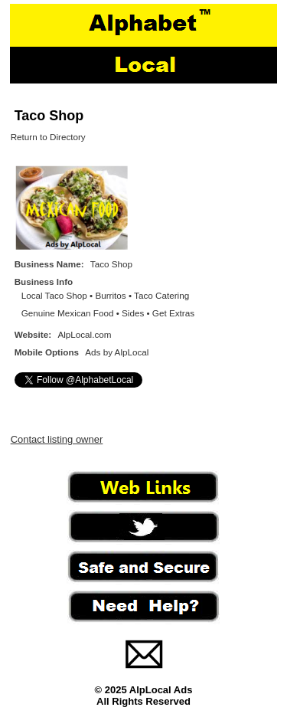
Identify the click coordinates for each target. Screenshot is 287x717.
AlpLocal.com (84, 334)
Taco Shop (49, 115)
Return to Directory (48, 137)
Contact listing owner (57, 439)
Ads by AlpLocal (116, 352)
